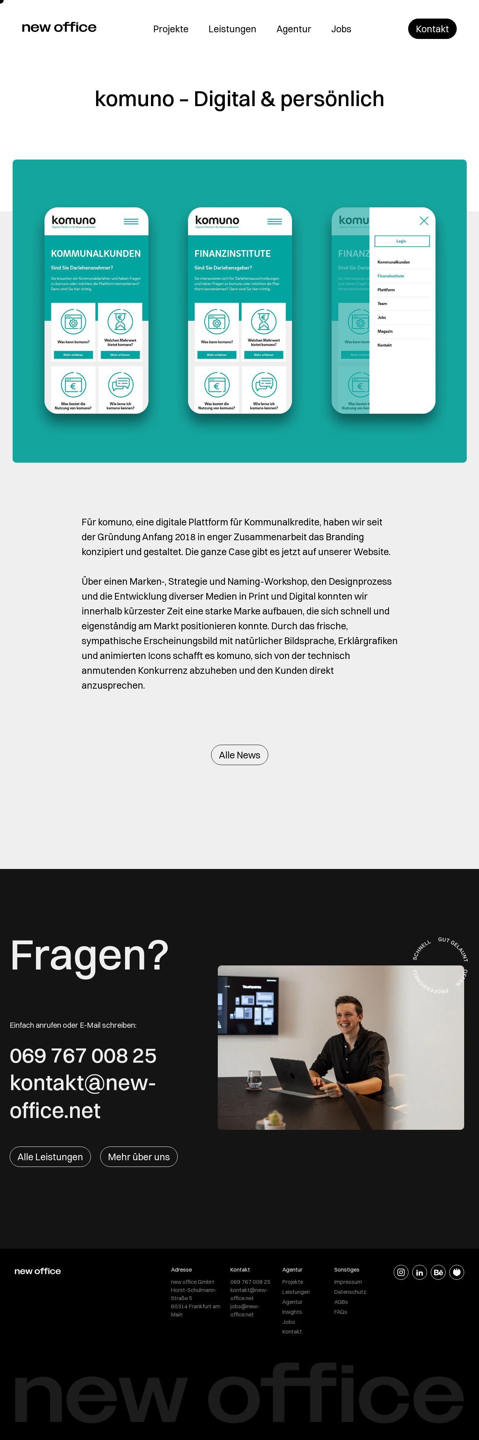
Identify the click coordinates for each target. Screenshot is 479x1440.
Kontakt (432, 29)
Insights (292, 1311)
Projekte (170, 29)
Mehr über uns (139, 1156)
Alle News (239, 755)
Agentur (293, 29)
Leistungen (232, 29)
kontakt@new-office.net (83, 1096)
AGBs (341, 1301)
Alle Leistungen (50, 1156)
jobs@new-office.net (244, 1310)
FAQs (340, 1311)
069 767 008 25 (83, 1055)
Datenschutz (350, 1291)
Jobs (341, 29)
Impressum (348, 1281)
